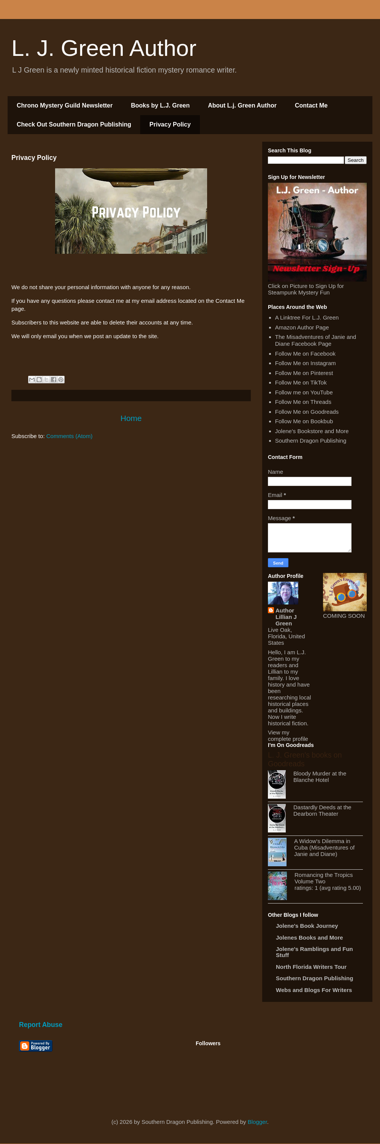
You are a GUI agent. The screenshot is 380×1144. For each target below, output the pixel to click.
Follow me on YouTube (304, 392)
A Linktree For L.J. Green (307, 317)
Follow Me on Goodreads (307, 411)
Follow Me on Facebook (305, 353)
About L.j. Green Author (242, 105)
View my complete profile (288, 735)
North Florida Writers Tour (311, 967)
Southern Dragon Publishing (311, 440)
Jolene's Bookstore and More (312, 431)
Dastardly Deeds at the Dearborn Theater (322, 810)
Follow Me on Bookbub (304, 421)
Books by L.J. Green (160, 105)
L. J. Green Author (103, 48)
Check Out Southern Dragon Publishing (74, 124)
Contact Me (311, 105)
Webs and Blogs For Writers (314, 990)
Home (131, 418)
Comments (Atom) (69, 436)
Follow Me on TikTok (301, 382)
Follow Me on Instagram (305, 363)
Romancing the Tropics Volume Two (323, 878)
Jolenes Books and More (309, 937)
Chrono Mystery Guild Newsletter (65, 105)
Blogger (257, 1122)
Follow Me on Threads (303, 402)
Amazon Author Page (302, 327)
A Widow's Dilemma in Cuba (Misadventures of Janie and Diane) (324, 847)
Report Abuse (40, 1024)
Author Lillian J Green (286, 617)
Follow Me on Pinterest (304, 373)
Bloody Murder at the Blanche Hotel (319, 776)
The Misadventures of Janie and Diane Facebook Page (315, 340)
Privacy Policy (170, 124)
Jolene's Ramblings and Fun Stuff (314, 952)
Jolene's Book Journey (307, 925)
